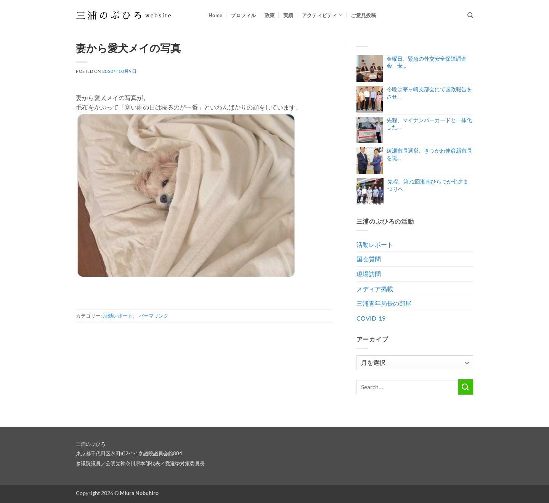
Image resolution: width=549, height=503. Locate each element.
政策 (270, 15)
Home (215, 15)
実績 (288, 15)
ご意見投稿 (363, 15)
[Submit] (465, 386)
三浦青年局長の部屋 (383, 303)
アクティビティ (322, 15)
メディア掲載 (374, 288)
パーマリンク (154, 316)
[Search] (470, 15)
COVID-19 (370, 318)
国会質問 (368, 259)
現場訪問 (368, 273)
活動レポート (118, 316)
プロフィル (243, 15)
